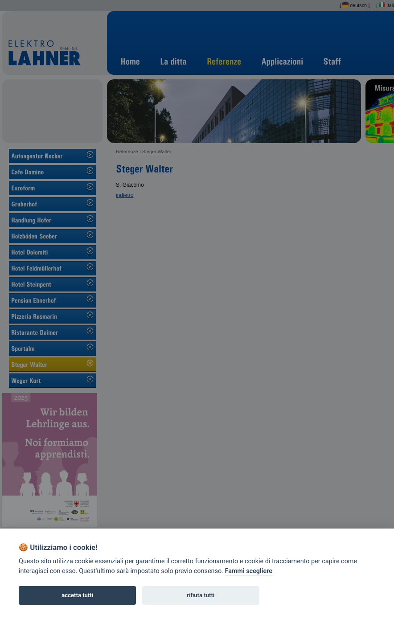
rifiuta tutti (200, 595)
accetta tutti (77, 595)
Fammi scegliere (248, 571)
